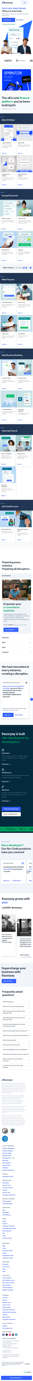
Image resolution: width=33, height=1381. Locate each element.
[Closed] (16, 1001)
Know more (27, 1363)
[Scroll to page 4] (17, 53)
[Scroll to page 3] (16, 53)
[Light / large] (19, 20)
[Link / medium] (8, 1148)
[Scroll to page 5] (18, 53)
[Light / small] (4, 229)
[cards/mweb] (24, 526)
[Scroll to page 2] (14, 53)
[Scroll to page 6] (20, 53)
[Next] (31, 699)
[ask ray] (27, 1372)
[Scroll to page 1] (13, 53)
